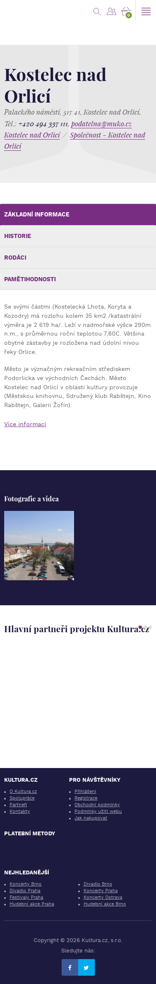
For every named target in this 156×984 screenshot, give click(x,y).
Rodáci (15, 257)
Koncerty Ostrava (103, 897)
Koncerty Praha (101, 890)
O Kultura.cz (23, 791)
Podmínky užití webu (98, 811)
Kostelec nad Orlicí (32, 134)
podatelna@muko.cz (101, 123)
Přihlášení (85, 791)
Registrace (85, 798)
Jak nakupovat (90, 818)
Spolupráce (22, 798)
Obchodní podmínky (97, 804)
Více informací (25, 424)
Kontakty (20, 811)
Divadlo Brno (98, 884)
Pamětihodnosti (30, 279)
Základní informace (36, 214)
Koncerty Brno (26, 884)
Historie (17, 236)
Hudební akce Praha (32, 904)
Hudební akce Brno (105, 904)
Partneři (18, 804)
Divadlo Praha (25, 890)
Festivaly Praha (26, 897)
